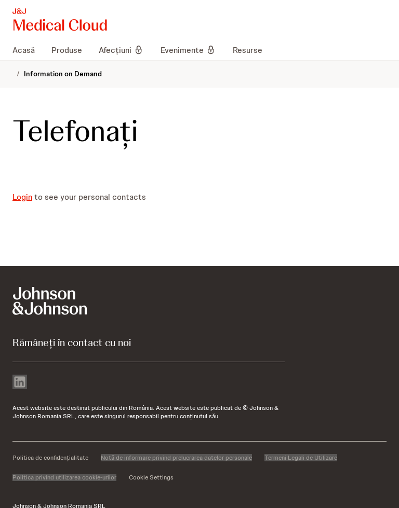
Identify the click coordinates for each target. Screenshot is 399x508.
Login (22, 196)
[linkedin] (19, 383)
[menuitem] (27, 49)
